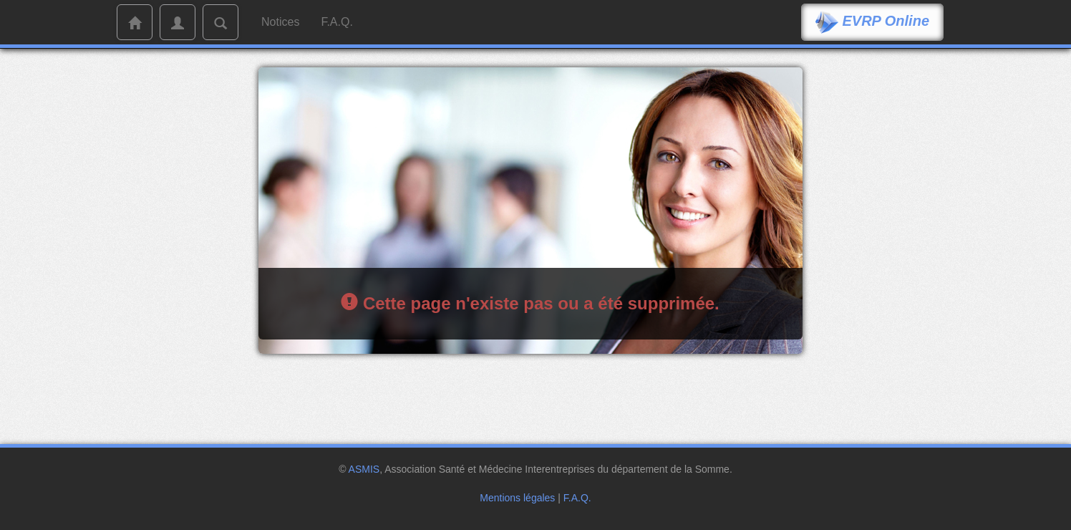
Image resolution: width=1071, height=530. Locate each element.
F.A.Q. (336, 22)
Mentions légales (517, 498)
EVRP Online (872, 22)
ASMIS (364, 469)
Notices (280, 22)
